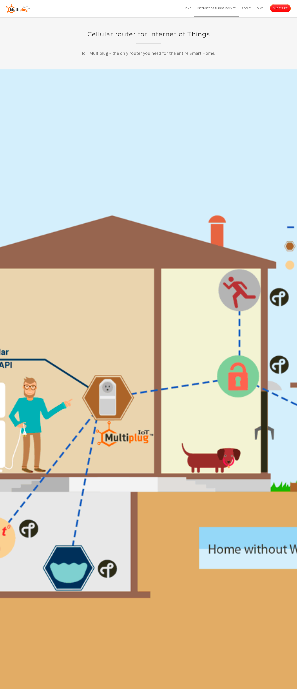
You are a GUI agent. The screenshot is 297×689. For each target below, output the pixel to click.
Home (187, 8)
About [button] (246, 8)
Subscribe (280, 8)
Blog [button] (260, 8)
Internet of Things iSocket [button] (216, 8)
